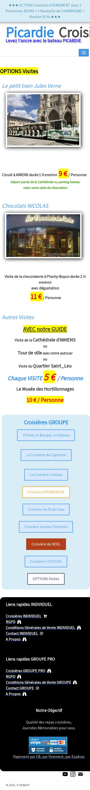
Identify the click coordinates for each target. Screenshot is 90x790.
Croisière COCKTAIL (46, 561)
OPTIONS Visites (46, 578)
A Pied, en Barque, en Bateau (46, 435)
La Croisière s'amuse (46, 474)
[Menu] (84, 52)
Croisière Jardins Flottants (46, 526)
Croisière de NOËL (46, 544)
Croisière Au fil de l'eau (46, 509)
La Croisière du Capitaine (46, 454)
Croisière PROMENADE (46, 492)
